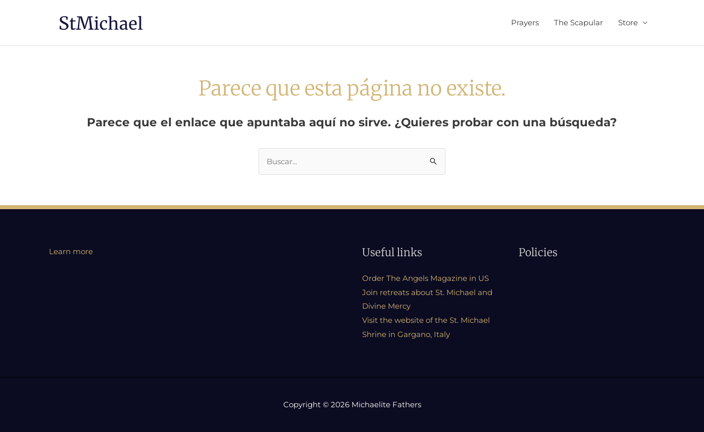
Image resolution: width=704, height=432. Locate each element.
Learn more (71, 251)
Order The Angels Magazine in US (425, 278)
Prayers (525, 22)
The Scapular (578, 22)
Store (628, 22)
